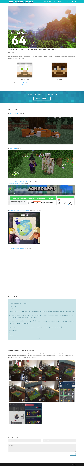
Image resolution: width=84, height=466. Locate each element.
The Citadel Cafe (34, 82)
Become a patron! (42, 99)
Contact (68, 1)
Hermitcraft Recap (65, 82)
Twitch (21, 82)
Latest (44, 1)
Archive (54, 1)
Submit (72, 454)
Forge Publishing (24, 84)
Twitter (12, 82)
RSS (72, 1)
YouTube (49, 1)
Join (64, 1)
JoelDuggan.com (27, 82)
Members (60, 1)
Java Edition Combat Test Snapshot (17, 183)
